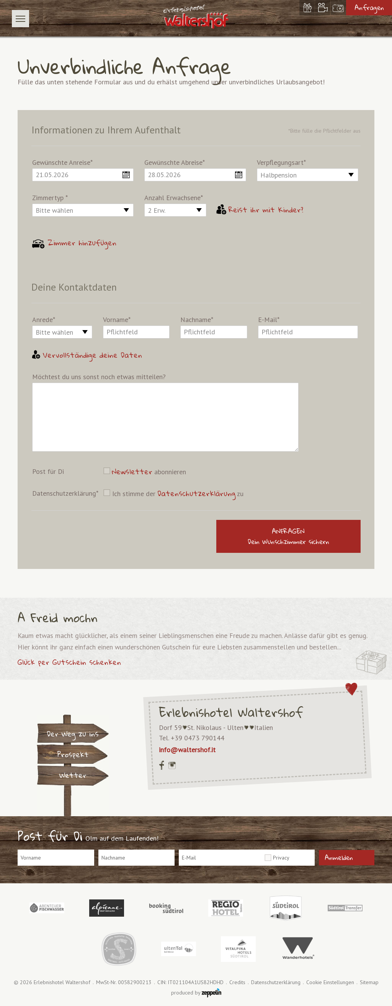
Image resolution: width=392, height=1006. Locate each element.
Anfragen (369, 7)
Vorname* (117, 319)
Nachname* (196, 319)
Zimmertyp (50, 197)
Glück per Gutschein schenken (69, 662)
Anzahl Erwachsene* (173, 197)
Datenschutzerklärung (196, 493)
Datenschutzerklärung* (65, 493)
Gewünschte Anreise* (62, 162)
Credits (237, 982)
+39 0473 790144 (197, 737)
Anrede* (43, 319)
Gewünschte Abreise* (174, 162)
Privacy (281, 857)
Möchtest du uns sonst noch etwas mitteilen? (99, 376)
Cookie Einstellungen (330, 982)
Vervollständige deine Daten (86, 355)
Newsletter (132, 471)
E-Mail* (268, 319)
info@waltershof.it (187, 749)
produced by (196, 993)
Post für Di (48, 471)
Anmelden (339, 857)
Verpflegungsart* (281, 162)
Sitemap (369, 982)
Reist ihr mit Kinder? (259, 209)
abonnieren (149, 471)
